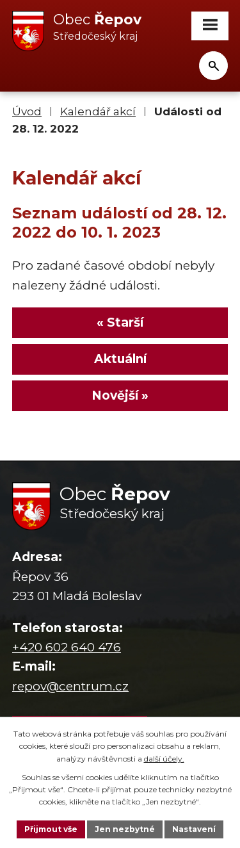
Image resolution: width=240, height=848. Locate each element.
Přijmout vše (50, 829)
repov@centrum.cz (70, 686)
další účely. (164, 758)
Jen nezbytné (125, 829)
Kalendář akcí (98, 111)
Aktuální (120, 359)
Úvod (27, 111)
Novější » (120, 395)
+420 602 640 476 (66, 647)
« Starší (120, 322)
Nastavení (194, 829)
